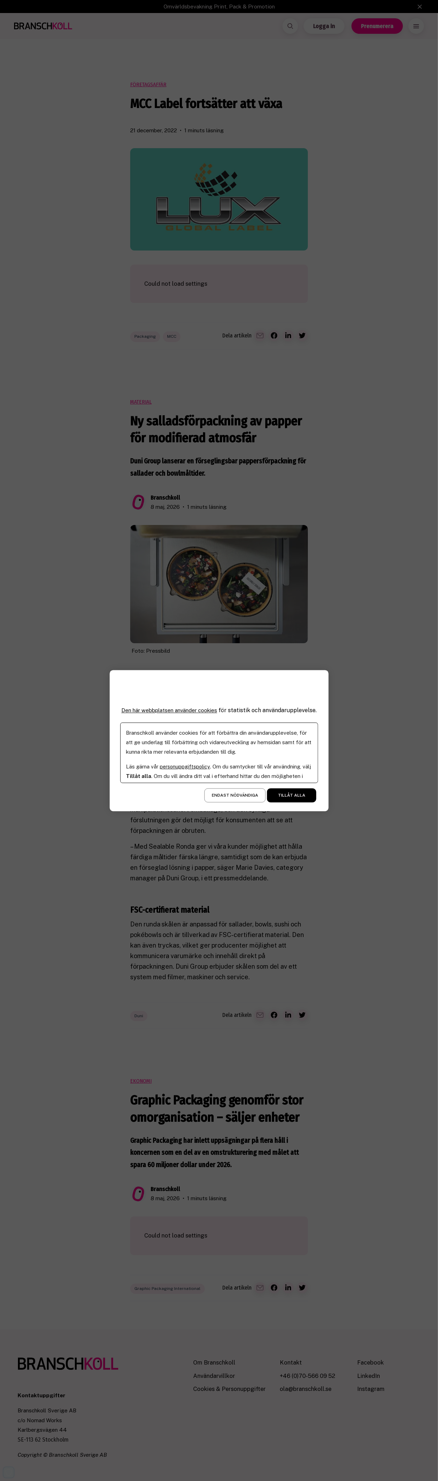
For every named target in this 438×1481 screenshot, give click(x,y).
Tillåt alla (291, 798)
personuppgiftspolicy (185, 770)
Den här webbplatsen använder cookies (171, 706)
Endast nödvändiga (235, 798)
